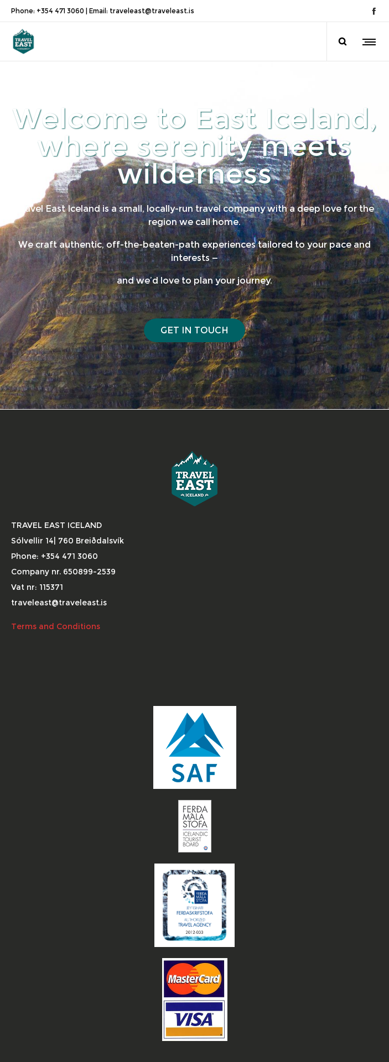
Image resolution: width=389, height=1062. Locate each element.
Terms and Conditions (56, 626)
